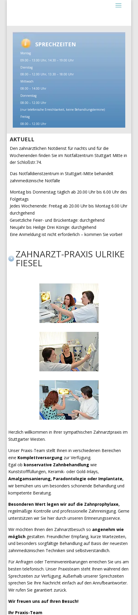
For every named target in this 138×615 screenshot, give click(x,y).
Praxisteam (69, 569)
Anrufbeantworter (110, 583)
